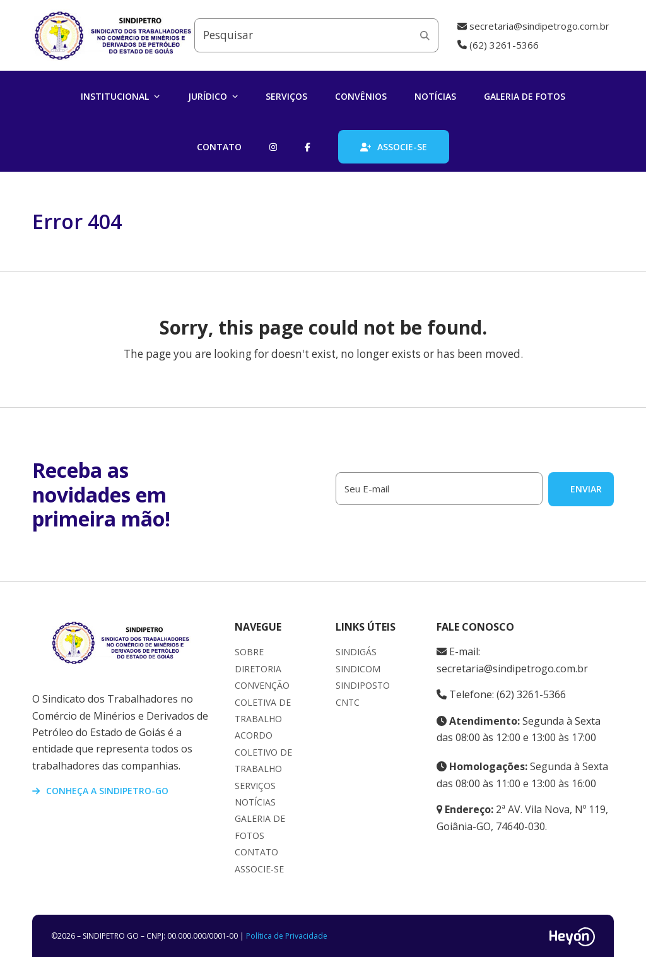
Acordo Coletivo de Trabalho (263, 752)
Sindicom (358, 669)
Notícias (255, 802)
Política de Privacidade (286, 935)
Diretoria (258, 669)
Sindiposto (363, 685)
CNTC (348, 702)
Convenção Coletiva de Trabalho (263, 702)
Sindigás (356, 652)
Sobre (249, 652)
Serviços (255, 786)
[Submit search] (425, 35)
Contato (256, 852)
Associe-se (259, 869)
